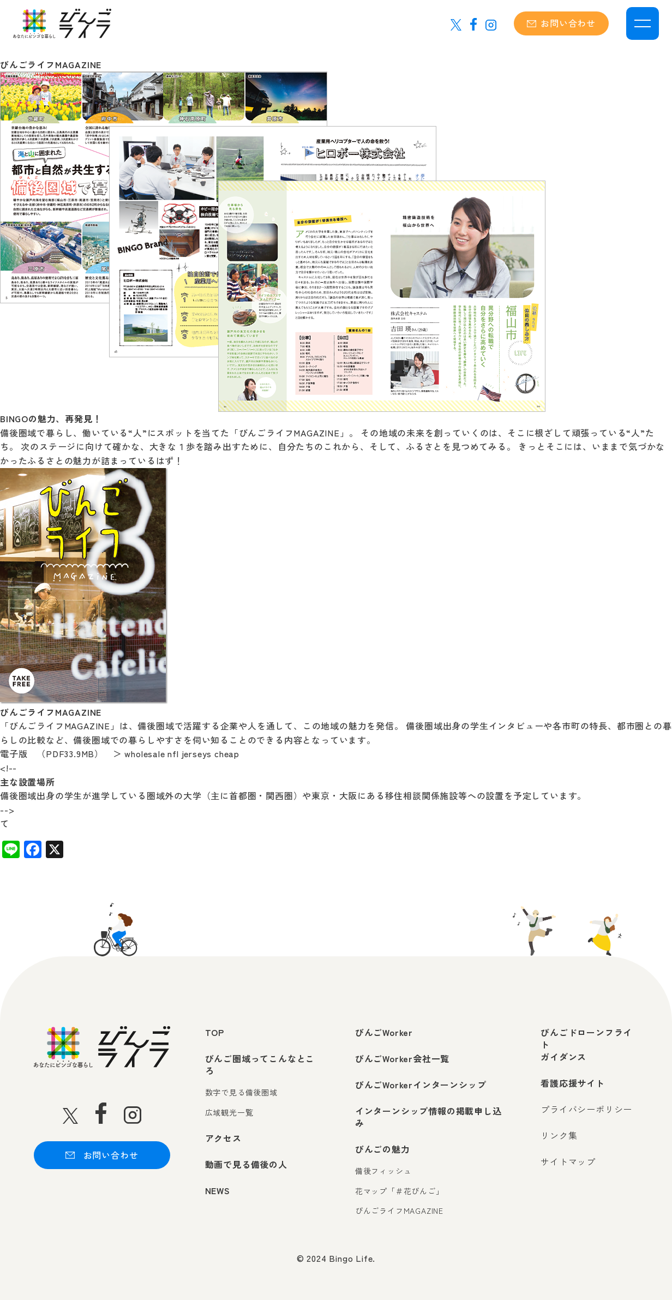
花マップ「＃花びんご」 (399, 1191)
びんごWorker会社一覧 (402, 1058)
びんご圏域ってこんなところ (260, 1064)
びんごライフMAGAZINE (399, 1211)
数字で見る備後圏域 (241, 1092)
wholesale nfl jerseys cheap (181, 753)
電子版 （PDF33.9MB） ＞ (61, 753)
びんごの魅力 (382, 1149)
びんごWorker (384, 1032)
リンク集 (559, 1135)
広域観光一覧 (229, 1112)
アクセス (223, 1138)
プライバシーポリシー (586, 1109)
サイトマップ (568, 1161)
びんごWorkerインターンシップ (421, 1085)
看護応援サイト (573, 1083)
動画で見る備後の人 (246, 1164)
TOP (214, 1032)
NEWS (217, 1190)
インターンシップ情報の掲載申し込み (428, 1117)
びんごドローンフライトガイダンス (586, 1044)
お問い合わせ (561, 22)
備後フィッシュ (383, 1171)
